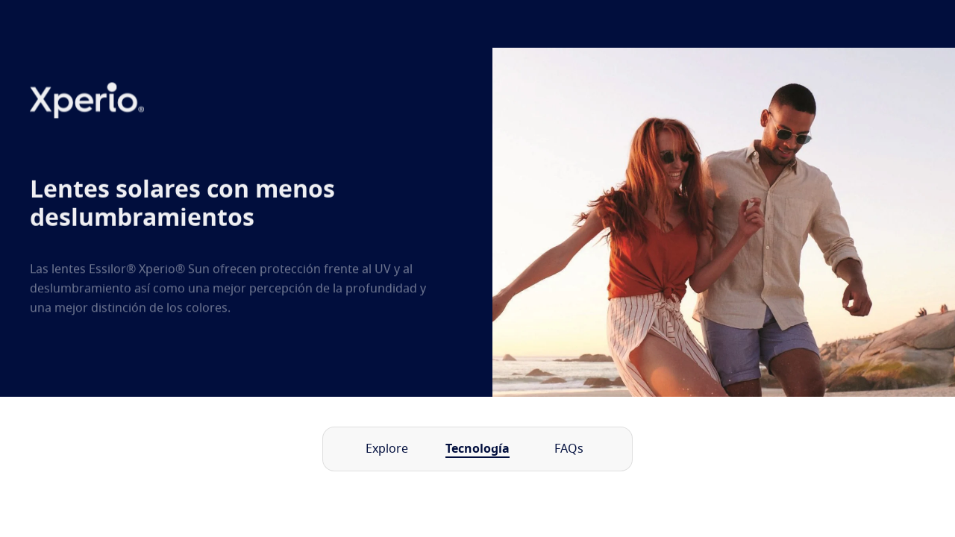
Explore (387, 449)
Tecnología (477, 449)
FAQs (568, 449)
